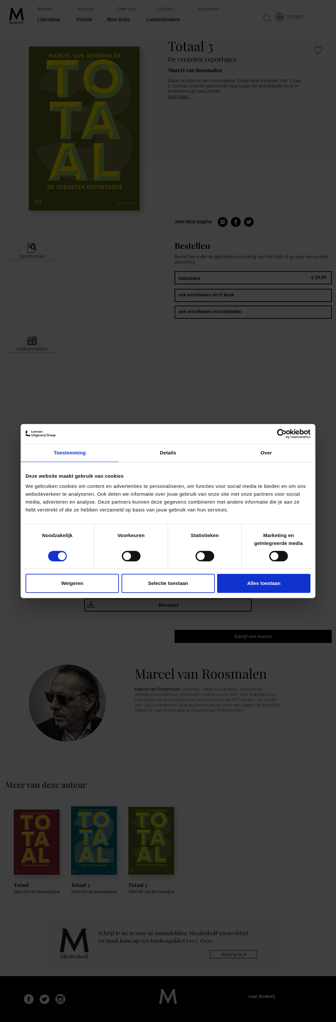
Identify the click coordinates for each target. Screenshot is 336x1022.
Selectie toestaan (168, 583)
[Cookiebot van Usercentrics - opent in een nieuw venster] (281, 434)
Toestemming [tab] (70, 452)
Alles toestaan (264, 583)
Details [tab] (168, 452)
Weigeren (72, 583)
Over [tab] (266, 452)
